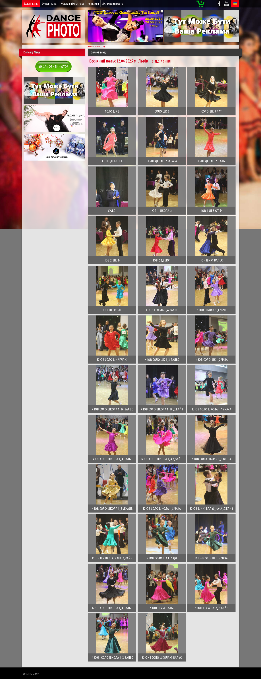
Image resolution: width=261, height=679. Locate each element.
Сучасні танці (49, 3)
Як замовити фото (112, 3)
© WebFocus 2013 (31, 674)
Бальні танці (31, 3)
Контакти (93, 3)
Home (90, 46)
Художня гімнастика (72, 3)
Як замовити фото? (53, 66)
